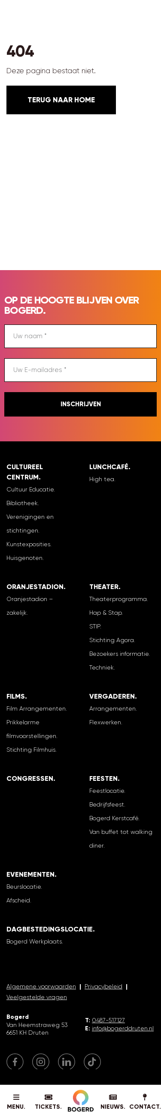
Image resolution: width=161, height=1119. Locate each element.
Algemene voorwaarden (41, 986)
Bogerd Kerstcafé (113, 818)
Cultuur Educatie (30, 489)
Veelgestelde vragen (36, 997)
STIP (94, 626)
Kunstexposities (28, 544)
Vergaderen (112, 696)
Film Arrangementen (36, 708)
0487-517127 (108, 1020)
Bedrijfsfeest (106, 804)
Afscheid (18, 900)
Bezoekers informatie (119, 653)
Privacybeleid (103, 986)
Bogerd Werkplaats (34, 941)
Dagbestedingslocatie (49, 929)
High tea (101, 479)
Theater (103, 587)
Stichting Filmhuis (30, 749)
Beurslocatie (23, 886)
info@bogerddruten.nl (123, 1028)
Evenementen (30, 874)
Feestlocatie (106, 790)
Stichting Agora (111, 640)
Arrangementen (112, 708)
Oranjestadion (35, 587)
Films (15, 696)
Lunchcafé (108, 467)
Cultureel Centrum (24, 472)
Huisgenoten (24, 557)
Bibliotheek (22, 503)
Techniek (101, 667)
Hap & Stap (105, 612)
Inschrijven (81, 404)
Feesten (103, 778)
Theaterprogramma (118, 598)
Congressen (29, 778)
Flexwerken (105, 722)
